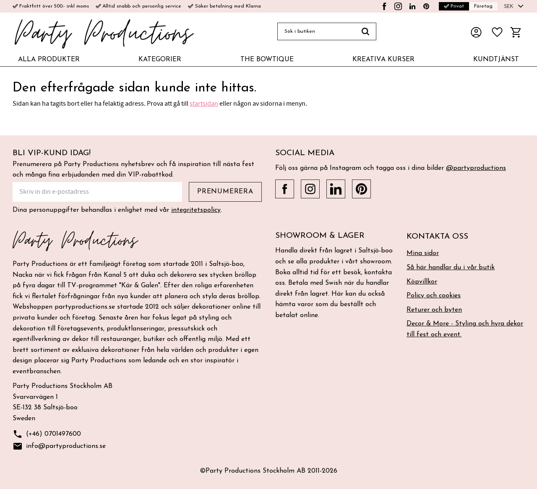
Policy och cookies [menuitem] (434, 295)
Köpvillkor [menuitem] (422, 281)
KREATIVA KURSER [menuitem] (383, 59)
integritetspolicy (196, 210)
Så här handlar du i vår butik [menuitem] (451, 267)
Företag (483, 6)
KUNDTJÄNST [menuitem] (496, 59)
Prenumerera (225, 191)
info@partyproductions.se (59, 446)
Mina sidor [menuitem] (423, 253)
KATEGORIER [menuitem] (159, 59)
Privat (454, 6)
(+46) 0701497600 (47, 434)
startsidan (204, 103)
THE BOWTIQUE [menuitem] (267, 59)
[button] (497, 32)
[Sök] (365, 31)
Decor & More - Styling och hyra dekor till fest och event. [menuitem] (465, 329)
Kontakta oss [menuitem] (437, 237)
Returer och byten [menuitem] (434, 310)
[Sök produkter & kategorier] (316, 31)
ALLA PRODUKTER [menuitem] (49, 59)
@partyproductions (476, 168)
